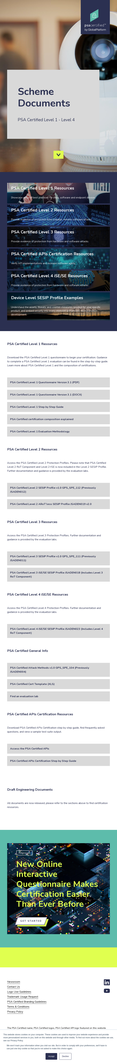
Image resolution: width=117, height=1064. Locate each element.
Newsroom (13, 982)
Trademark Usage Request (22, 997)
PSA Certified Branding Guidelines (27, 1002)
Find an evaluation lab (24, 696)
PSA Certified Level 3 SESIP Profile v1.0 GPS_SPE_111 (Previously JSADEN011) (53, 558)
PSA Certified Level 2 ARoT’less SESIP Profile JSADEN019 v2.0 (51, 504)
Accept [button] (51, 1056)
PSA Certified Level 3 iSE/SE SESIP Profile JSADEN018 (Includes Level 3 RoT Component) (56, 574)
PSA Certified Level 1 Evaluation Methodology (39, 431)
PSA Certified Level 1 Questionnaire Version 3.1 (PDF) (44, 382)
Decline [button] (65, 1056)
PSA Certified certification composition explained (41, 419)
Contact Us (13, 987)
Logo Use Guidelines (19, 992)
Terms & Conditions (18, 1007)
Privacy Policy (15, 1012)
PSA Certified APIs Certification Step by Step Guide (43, 761)
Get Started (31, 921)
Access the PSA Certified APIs (29, 749)
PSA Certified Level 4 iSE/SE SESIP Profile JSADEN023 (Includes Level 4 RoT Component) (56, 631)
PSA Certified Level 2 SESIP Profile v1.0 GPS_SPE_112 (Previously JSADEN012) (53, 490)
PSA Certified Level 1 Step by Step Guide (36, 407)
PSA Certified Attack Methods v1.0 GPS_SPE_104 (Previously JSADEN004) (49, 670)
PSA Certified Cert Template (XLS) (32, 684)
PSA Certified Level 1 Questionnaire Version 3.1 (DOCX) (46, 395)
